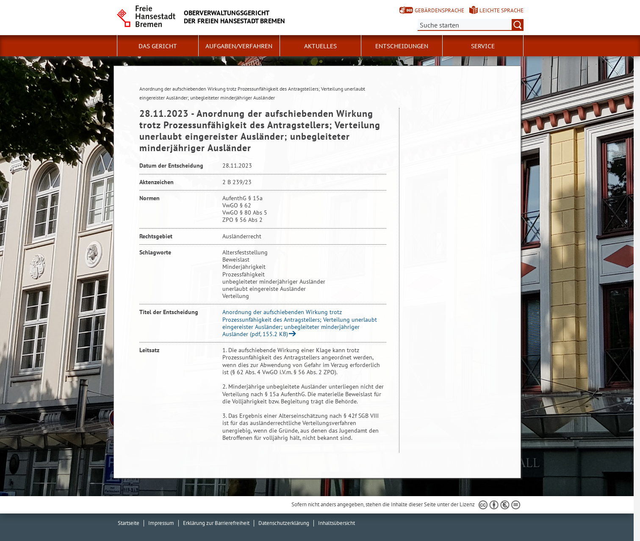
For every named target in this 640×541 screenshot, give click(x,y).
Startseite (128, 523)
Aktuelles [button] (320, 46)
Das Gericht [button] (158, 46)
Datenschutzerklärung (283, 523)
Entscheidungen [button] (401, 46)
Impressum (161, 523)
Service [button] (483, 46)
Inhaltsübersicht (336, 523)
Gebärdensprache (439, 10)
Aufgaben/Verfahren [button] (238, 46)
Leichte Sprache (501, 10)
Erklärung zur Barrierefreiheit (216, 523)
